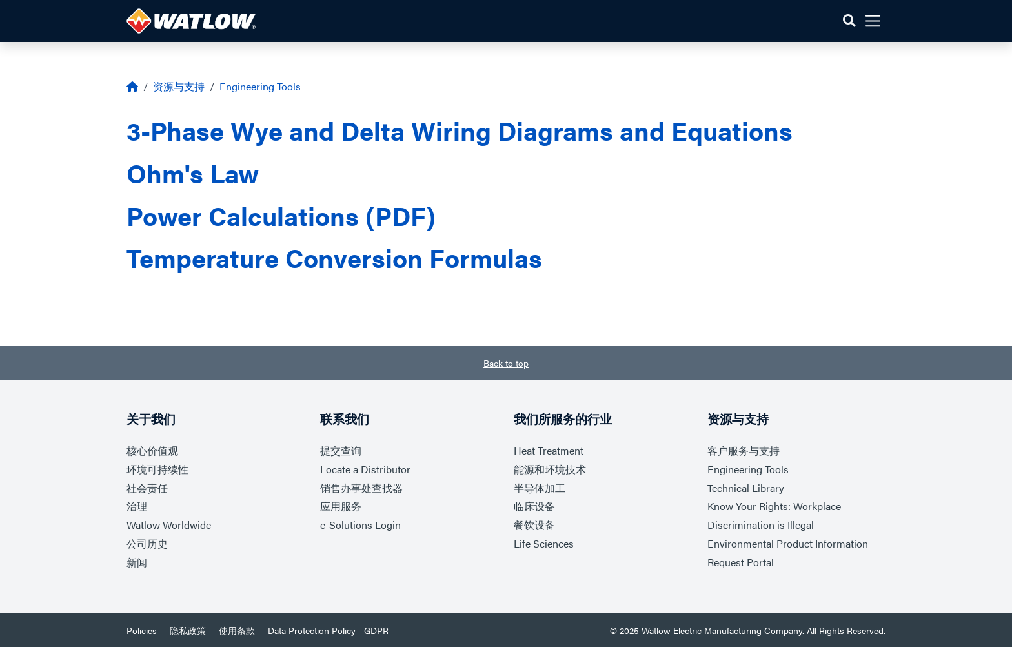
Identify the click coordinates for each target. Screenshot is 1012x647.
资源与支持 (179, 86)
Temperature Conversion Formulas (334, 257)
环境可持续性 (157, 469)
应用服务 (340, 505)
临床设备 (534, 505)
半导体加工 (539, 487)
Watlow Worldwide (168, 524)
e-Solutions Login (360, 524)
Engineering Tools (260, 86)
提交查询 (340, 450)
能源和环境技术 (550, 469)
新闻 (136, 562)
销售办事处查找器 (361, 487)
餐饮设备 (534, 524)
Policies (141, 630)
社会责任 (147, 487)
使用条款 (237, 630)
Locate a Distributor (365, 469)
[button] (849, 21)
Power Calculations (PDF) (281, 215)
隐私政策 (188, 630)
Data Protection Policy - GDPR (328, 630)
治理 (136, 505)
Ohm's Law (192, 172)
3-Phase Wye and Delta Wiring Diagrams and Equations (459, 130)
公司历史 (147, 543)
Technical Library (745, 487)
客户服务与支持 (743, 450)
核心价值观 (152, 450)
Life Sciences (544, 543)
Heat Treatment (548, 450)
